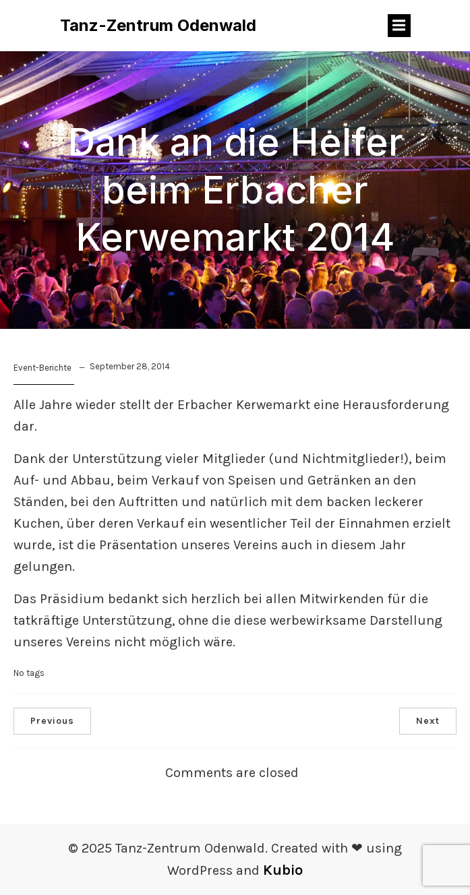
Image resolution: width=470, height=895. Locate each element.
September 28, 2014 (130, 366)
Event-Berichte (42, 368)
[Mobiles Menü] (399, 25)
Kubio (283, 870)
